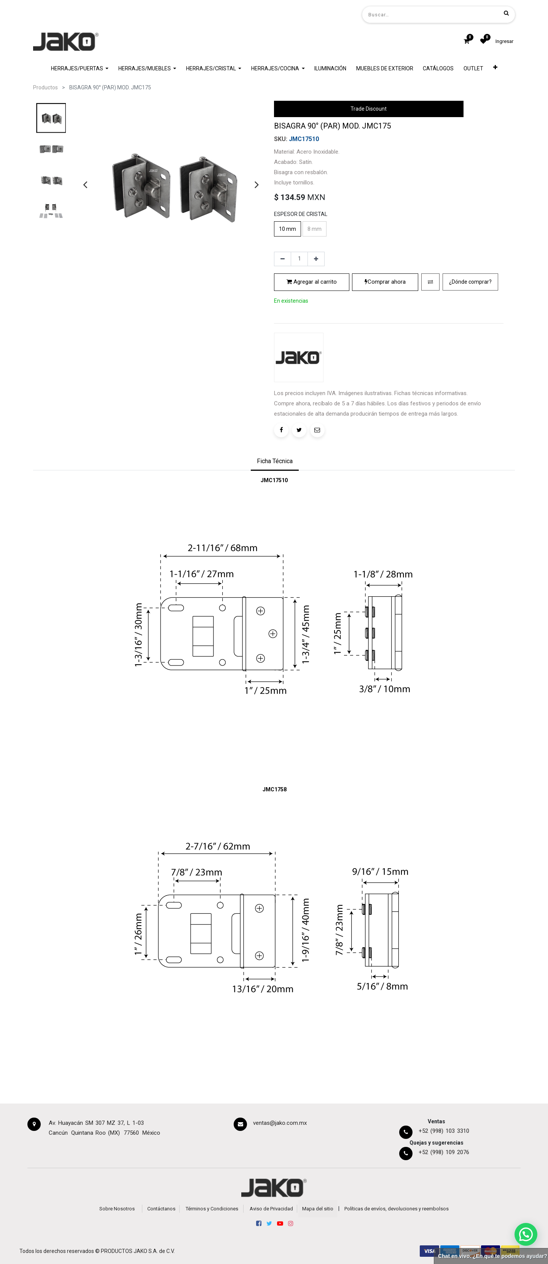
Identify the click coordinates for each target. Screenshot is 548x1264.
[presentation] (85, 184)
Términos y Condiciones (212, 1209)
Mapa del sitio (317, 1209)
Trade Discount (368, 109)
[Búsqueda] (506, 13)
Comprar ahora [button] (385, 281)
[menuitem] (330, 69)
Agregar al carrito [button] (312, 281)
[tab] (275, 462)
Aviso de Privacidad (271, 1209)
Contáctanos (161, 1209)
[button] (495, 69)
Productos (45, 87)
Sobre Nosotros (117, 1209)
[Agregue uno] (316, 259)
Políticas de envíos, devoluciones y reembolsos (396, 1209)
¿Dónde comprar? (470, 282)
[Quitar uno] (282, 259)
